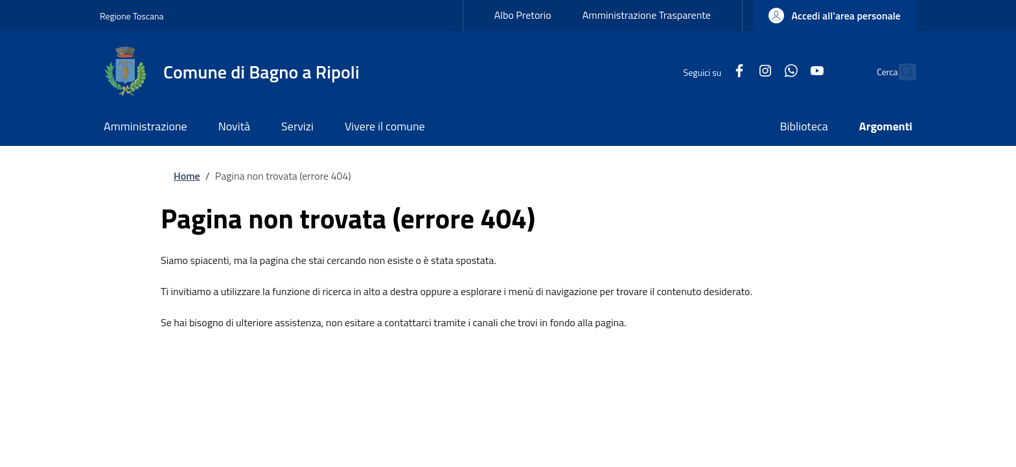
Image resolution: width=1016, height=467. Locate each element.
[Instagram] (737, 71)
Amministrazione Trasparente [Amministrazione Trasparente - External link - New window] (647, 15)
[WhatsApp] (763, 71)
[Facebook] (711, 71)
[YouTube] (789, 71)
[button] (834, 15)
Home (187, 176)
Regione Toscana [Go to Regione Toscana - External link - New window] (132, 16)
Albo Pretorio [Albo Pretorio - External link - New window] (522, 15)
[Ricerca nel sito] (900, 72)
